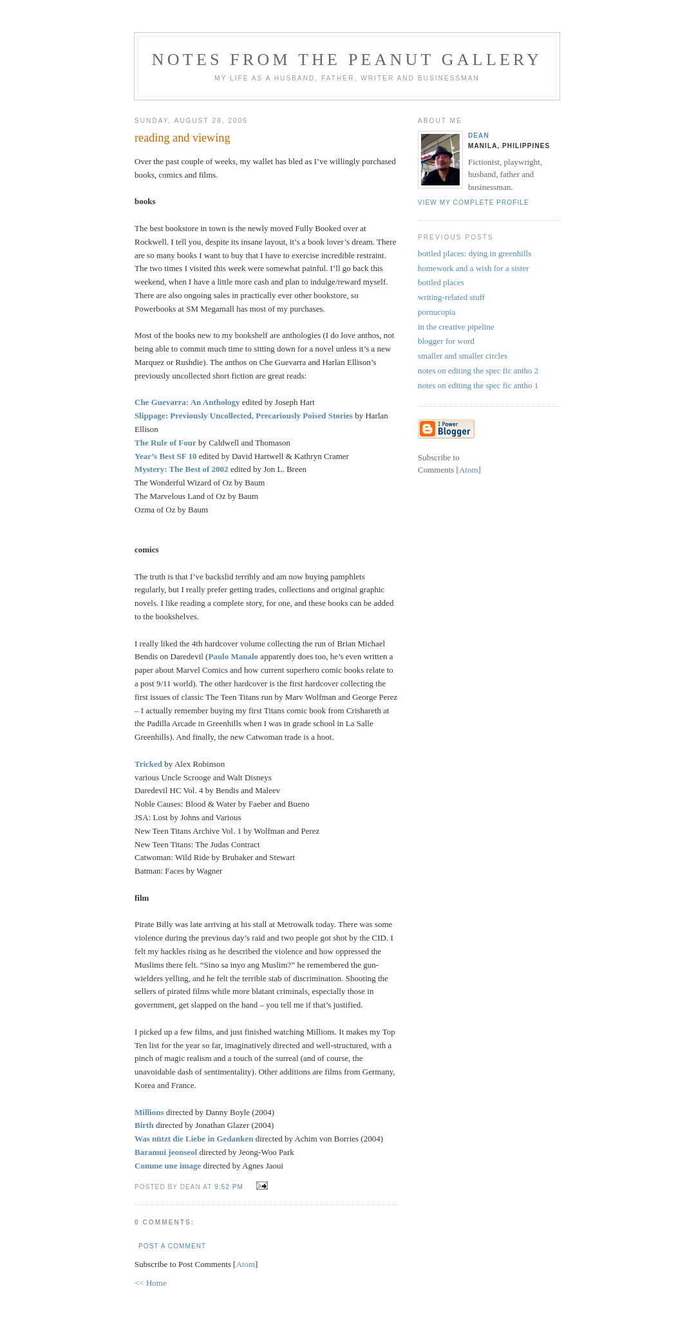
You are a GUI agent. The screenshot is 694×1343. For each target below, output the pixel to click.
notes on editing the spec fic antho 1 (478, 385)
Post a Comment (172, 1246)
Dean (478, 135)
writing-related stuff (451, 297)
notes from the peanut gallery (347, 59)
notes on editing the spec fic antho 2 (478, 370)
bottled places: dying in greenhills (474, 253)
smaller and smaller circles (462, 356)
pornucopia (436, 312)
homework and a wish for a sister (473, 268)
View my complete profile (473, 202)
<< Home (151, 1283)
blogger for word (446, 341)
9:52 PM (230, 1186)
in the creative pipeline (456, 327)
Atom (245, 1264)
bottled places (441, 282)
